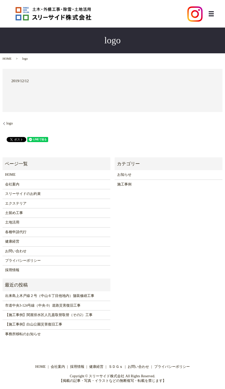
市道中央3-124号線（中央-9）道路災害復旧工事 (43, 305)
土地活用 (12, 222)
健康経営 (12, 241)
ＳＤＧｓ (116, 367)
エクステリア (16, 203)
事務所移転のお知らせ (23, 334)
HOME (7, 58)
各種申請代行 (16, 232)
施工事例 (124, 184)
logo (9, 123)
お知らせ (124, 175)
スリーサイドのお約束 (23, 194)
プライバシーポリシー (23, 260)
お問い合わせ (16, 251)
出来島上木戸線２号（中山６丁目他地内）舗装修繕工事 (49, 296)
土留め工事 (14, 213)
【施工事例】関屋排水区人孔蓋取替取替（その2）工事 (48, 315)
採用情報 (12, 270)
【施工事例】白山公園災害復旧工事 (33, 324)
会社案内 (12, 184)
